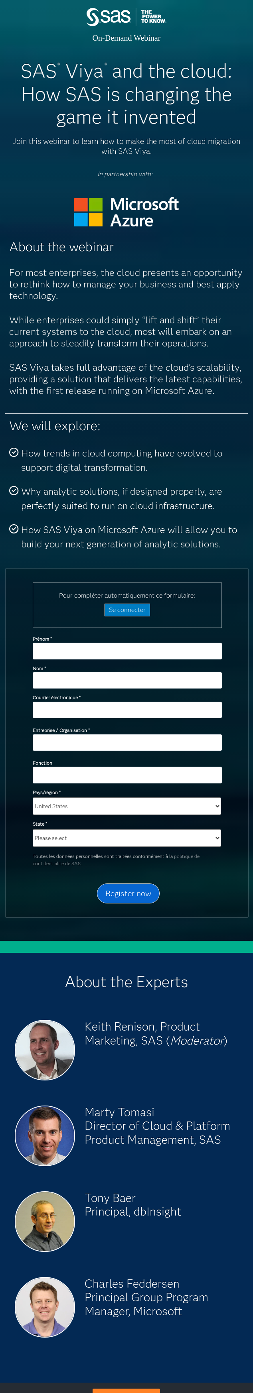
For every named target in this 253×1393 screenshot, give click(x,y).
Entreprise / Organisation (61, 730)
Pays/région (46, 792)
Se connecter (127, 610)
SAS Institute (126, 25)
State (40, 824)
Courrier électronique (56, 697)
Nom (39, 668)
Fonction (42, 763)
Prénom (42, 639)
